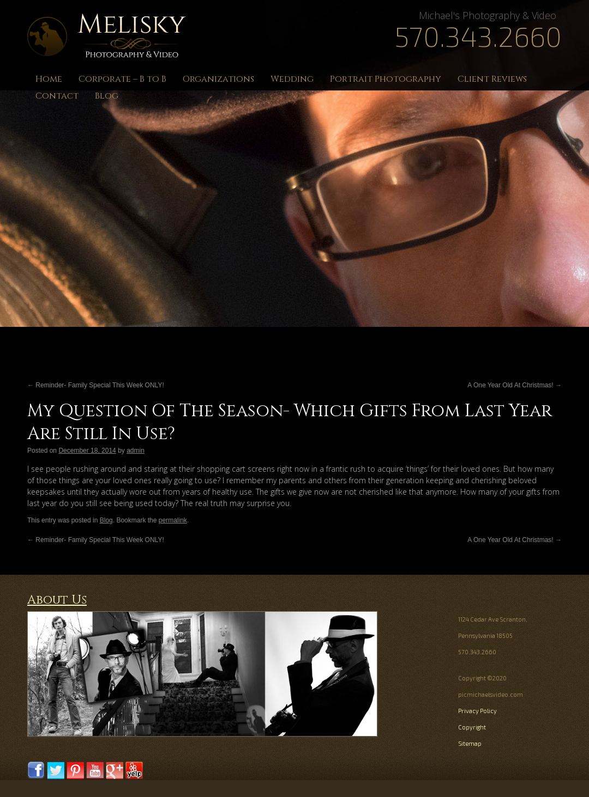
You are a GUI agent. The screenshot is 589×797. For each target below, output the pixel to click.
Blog (106, 96)
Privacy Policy (477, 710)
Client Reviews (492, 79)
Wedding (292, 79)
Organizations (218, 79)
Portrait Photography (385, 79)
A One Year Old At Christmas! (514, 385)
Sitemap (470, 743)
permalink (173, 520)
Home (48, 79)
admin (136, 450)
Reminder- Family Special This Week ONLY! (95, 385)
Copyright (472, 727)
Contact (57, 96)
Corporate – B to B (122, 79)
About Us (57, 600)
